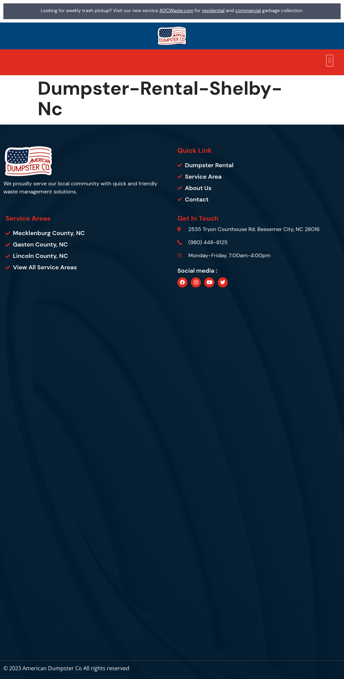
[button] (329, 60)
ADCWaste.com (177, 10)
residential (213, 10)
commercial (248, 10)
